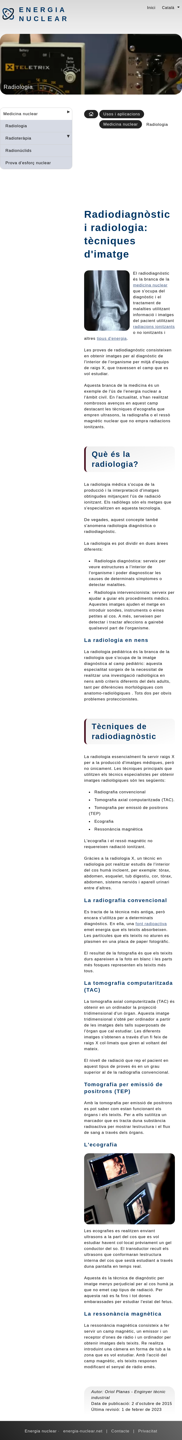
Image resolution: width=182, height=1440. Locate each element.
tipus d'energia (112, 338)
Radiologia (16, 125)
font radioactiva (151, 923)
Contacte (120, 1431)
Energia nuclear (44, 14)
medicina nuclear (150, 285)
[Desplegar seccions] (66, 113)
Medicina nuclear (20, 113)
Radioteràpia (18, 138)
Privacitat (147, 1431)
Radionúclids (18, 150)
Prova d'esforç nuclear (28, 162)
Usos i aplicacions (121, 114)
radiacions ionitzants (154, 326)
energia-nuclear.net (83, 1431)
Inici (151, 7)
